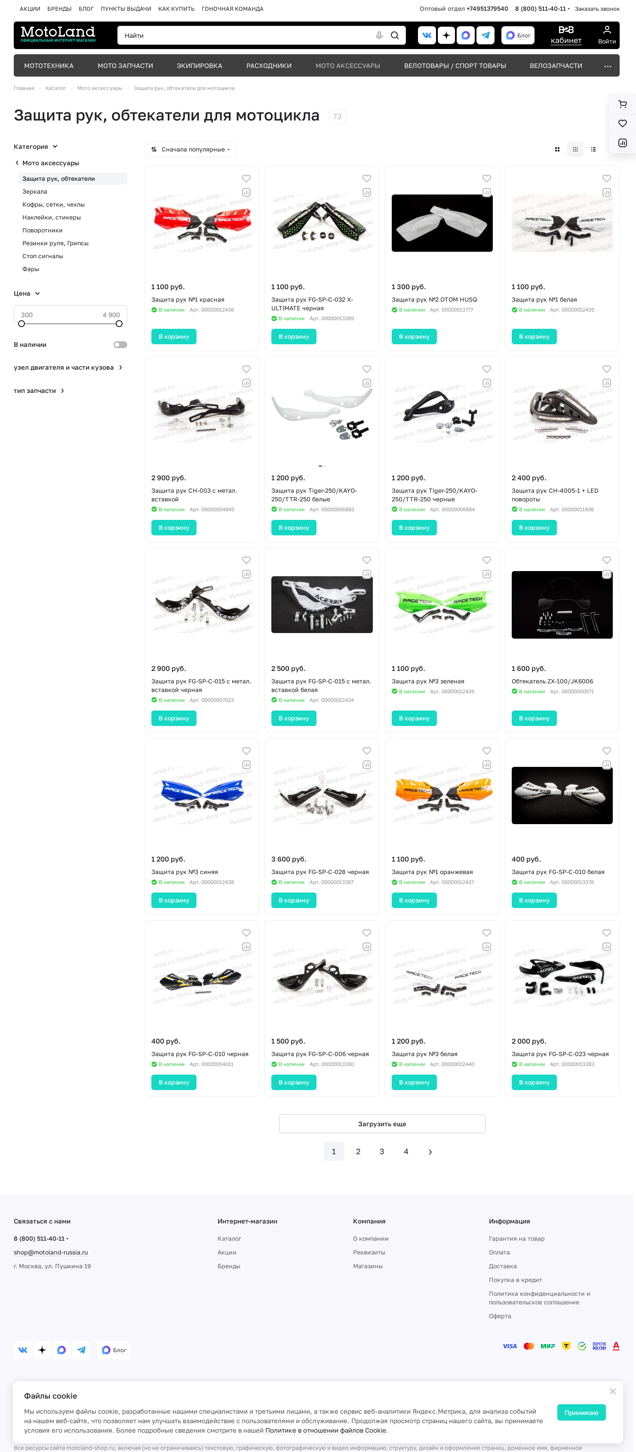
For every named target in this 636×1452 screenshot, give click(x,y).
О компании (371, 1238)
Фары (30, 268)
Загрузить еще (382, 1124)
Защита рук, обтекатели (58, 178)
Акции (227, 1252)
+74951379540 (487, 8)
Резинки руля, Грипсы (55, 243)
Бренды (229, 1266)
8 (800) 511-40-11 (540, 8)
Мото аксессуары (50, 163)
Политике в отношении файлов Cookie (325, 1430)
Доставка (503, 1266)
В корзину (174, 336)
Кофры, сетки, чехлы (53, 204)
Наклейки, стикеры (51, 217)
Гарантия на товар (517, 1238)
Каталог (229, 1238)
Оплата (499, 1252)
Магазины (368, 1266)
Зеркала (34, 191)
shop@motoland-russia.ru (51, 1252)
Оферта (500, 1315)
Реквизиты (369, 1252)
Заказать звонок (597, 8)
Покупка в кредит (515, 1279)
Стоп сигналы (42, 256)
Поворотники (42, 230)
